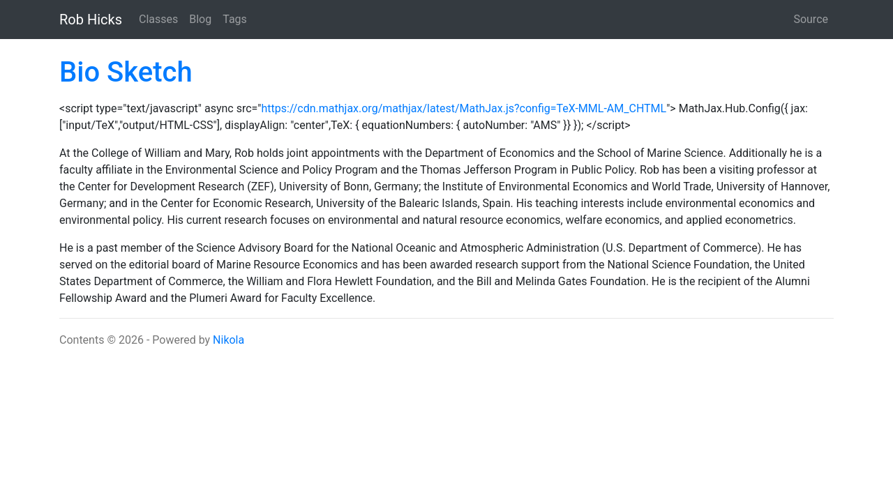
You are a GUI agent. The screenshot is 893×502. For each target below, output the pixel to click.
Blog (200, 19)
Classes (158, 19)
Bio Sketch (126, 72)
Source (810, 19)
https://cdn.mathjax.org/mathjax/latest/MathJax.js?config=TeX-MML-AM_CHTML (463, 108)
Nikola (228, 340)
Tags (235, 19)
